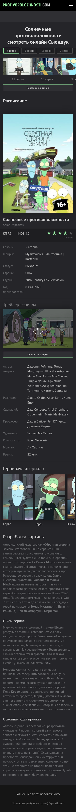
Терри (39, 524)
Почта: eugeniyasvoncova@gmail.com (38, 803)
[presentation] (69, 66)
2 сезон (46, 51)
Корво (7, 524)
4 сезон (11, 51)
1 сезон (64, 51)
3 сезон (29, 51)
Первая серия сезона (38, 87)
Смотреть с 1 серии (38, 354)
